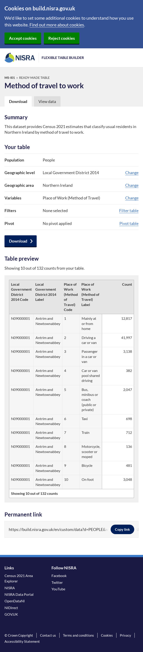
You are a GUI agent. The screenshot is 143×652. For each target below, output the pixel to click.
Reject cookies (61, 38)
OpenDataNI (14, 601)
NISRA (9, 588)
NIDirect (11, 607)
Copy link (122, 529)
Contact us (48, 635)
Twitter (57, 582)
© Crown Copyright (18, 635)
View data (47, 101)
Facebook (59, 575)
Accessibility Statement (22, 641)
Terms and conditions (78, 635)
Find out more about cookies (56, 24)
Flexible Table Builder (63, 57)
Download (18, 240)
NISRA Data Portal (19, 594)
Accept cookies (23, 38)
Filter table (129, 210)
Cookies (107, 635)
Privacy (125, 635)
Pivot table (129, 223)
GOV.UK (11, 614)
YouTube (58, 589)
